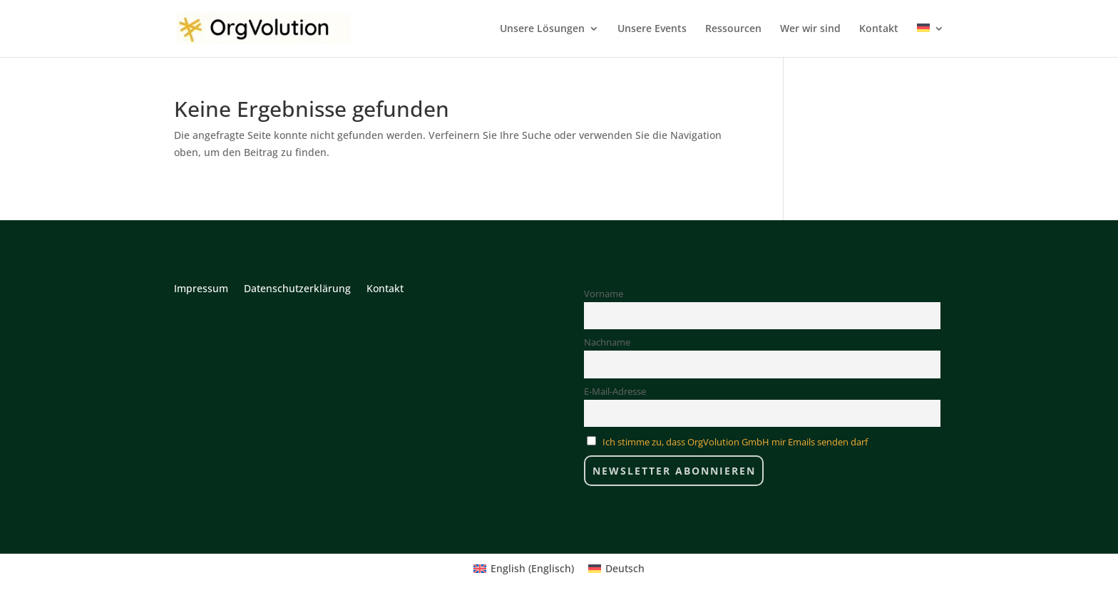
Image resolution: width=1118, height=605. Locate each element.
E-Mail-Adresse (615, 392)
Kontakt (878, 29)
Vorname (603, 294)
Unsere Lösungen (542, 29)
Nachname (607, 342)
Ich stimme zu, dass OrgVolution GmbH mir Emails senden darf (735, 442)
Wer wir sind (810, 29)
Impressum (201, 289)
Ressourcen (733, 29)
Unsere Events (652, 29)
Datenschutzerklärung (297, 289)
